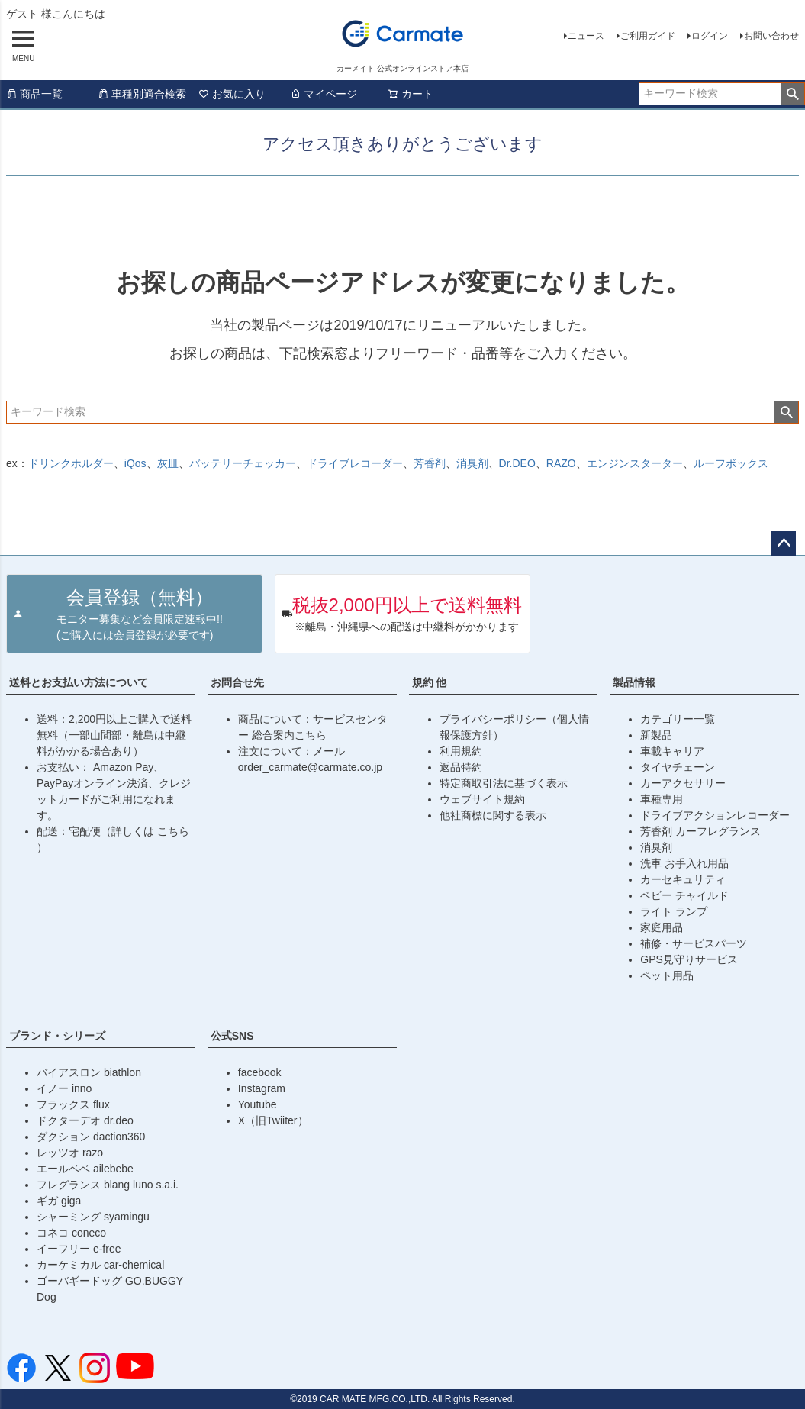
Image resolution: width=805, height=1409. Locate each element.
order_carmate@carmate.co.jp (310, 767)
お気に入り (232, 94)
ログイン (709, 36)
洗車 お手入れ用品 (684, 863)
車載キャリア (672, 751)
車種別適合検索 (142, 94)
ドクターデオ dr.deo (85, 1120)
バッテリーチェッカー (242, 463)
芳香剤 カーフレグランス (700, 831)
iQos (135, 463)
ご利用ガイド (647, 36)
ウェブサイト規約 (482, 799)
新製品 (656, 735)
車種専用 (661, 799)
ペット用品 (667, 975)
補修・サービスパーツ (693, 943)
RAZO (561, 463)
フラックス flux (73, 1104)
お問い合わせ (771, 36)
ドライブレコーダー (355, 463)
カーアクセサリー (683, 783)
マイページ (323, 94)
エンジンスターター (635, 463)
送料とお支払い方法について (78, 682)
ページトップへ (783, 543)
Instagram (261, 1088)
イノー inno (64, 1088)
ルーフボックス (731, 463)
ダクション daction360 (91, 1136)
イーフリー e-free (79, 1249)
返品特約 (461, 767)
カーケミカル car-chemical (100, 1265)
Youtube (257, 1104)
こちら (173, 831)
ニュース (586, 36)
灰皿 (168, 463)
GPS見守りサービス (689, 959)
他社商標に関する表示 (493, 815)
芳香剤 (430, 463)
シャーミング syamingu (93, 1217)
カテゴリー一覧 (677, 719)
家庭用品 (661, 927)
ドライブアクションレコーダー (715, 815)
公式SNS (232, 1036)
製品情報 (634, 682)
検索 (792, 94)
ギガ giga (59, 1201)
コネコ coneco (71, 1233)
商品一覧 (34, 94)
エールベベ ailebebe (85, 1168)
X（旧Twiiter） (273, 1120)
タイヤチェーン (677, 767)
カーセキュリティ (683, 879)
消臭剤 (472, 463)
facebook (260, 1072)
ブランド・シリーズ (57, 1036)
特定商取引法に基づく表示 (504, 783)
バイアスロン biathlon (89, 1072)
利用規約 (461, 751)
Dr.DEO (517, 463)
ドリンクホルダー (71, 463)
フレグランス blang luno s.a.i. (108, 1184)
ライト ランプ (673, 911)
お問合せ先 (237, 682)
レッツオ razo (70, 1152)
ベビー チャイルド (684, 895)
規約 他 (429, 682)
